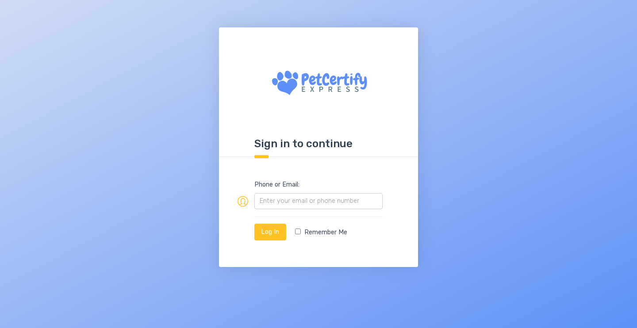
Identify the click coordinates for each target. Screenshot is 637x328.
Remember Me (321, 232)
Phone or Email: (276, 184)
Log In (270, 232)
